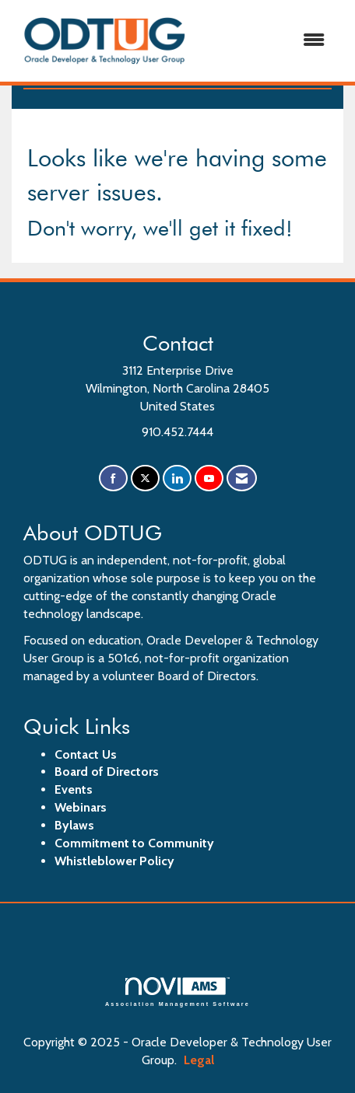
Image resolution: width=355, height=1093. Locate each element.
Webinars (80, 807)
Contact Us (85, 754)
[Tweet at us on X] (145, 478)
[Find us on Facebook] (113, 478)
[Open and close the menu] (268, 41)
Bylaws (74, 825)
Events (73, 789)
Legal (199, 1060)
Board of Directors (106, 771)
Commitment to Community (134, 843)
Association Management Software (177, 991)
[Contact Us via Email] (242, 478)
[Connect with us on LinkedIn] (177, 478)
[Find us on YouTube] (209, 478)
